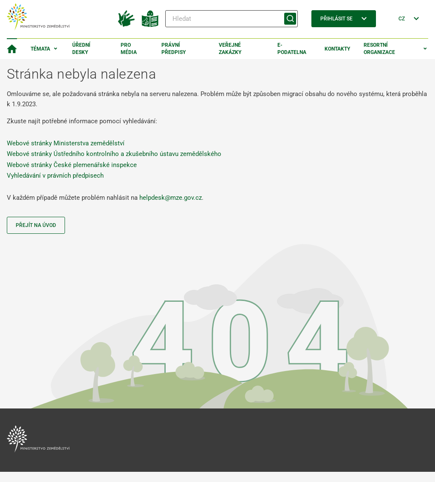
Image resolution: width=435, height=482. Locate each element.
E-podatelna (291, 48)
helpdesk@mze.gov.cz (170, 197)
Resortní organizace (379, 48)
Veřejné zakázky (230, 48)
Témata (40, 49)
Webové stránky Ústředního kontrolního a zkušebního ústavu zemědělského (114, 154)
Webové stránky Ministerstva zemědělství (65, 143)
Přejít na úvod (36, 225)
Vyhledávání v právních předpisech (55, 175)
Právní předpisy (173, 48)
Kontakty (337, 49)
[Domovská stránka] (12, 49)
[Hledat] (231, 18)
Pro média (129, 48)
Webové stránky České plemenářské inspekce (72, 165)
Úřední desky (81, 48)
